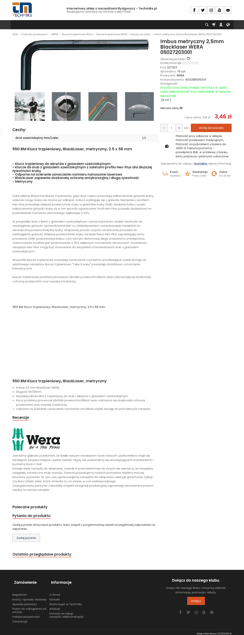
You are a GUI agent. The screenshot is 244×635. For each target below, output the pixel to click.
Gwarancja (19, 619)
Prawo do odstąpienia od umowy (29, 607)
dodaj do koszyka (210, 128)
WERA (180, 75)
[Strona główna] (22, 10)
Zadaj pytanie (26, 539)
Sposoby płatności (24, 602)
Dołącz (196, 603)
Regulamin (19, 592)
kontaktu (200, 163)
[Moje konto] (221, 24)
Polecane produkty (31, 507)
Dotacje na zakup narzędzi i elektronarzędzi (66, 612)
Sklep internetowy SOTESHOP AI (214, 631)
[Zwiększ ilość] (163, 128)
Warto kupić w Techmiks (65, 602)
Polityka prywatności (26, 614)
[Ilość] (170, 128)
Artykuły (54, 606)
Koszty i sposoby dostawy (29, 597)
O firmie (54, 592)
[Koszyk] (214, 24)
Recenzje (21, 417)
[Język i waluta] (228, 24)
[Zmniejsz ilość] (177, 128)
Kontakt (54, 597)
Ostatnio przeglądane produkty (44, 556)
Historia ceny (171, 108)
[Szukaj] (206, 24)
